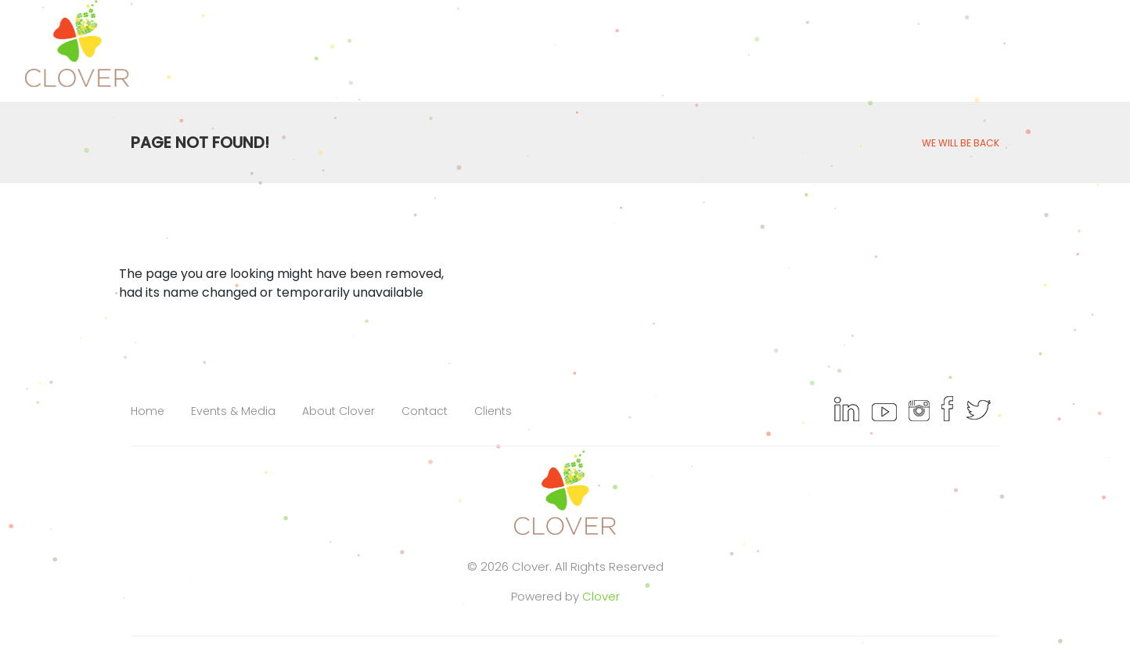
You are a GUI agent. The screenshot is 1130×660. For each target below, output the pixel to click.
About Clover (338, 411)
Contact (424, 411)
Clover (601, 596)
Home (147, 411)
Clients (493, 411)
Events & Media (233, 411)
